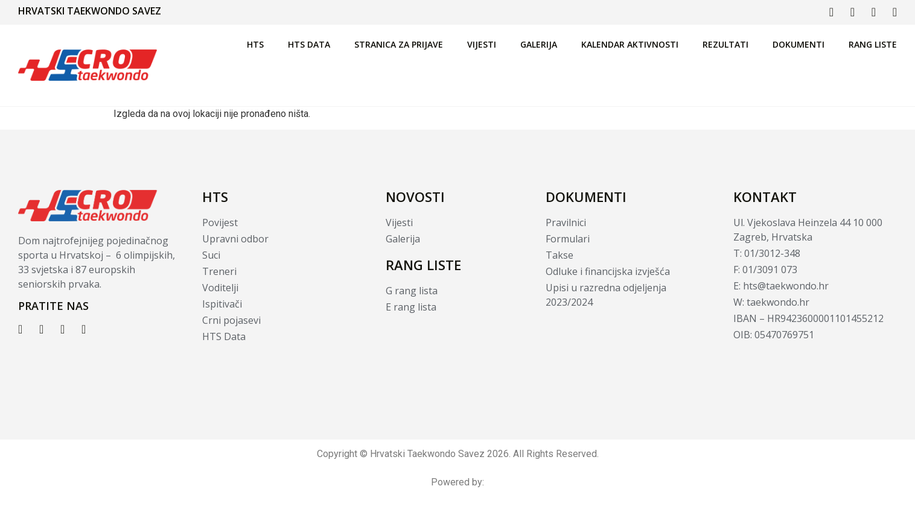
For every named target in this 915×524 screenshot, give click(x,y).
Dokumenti (798, 44)
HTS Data (309, 44)
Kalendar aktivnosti (629, 44)
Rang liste (873, 44)
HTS (255, 44)
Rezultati (725, 44)
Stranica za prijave (398, 44)
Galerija (538, 44)
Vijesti (481, 44)
